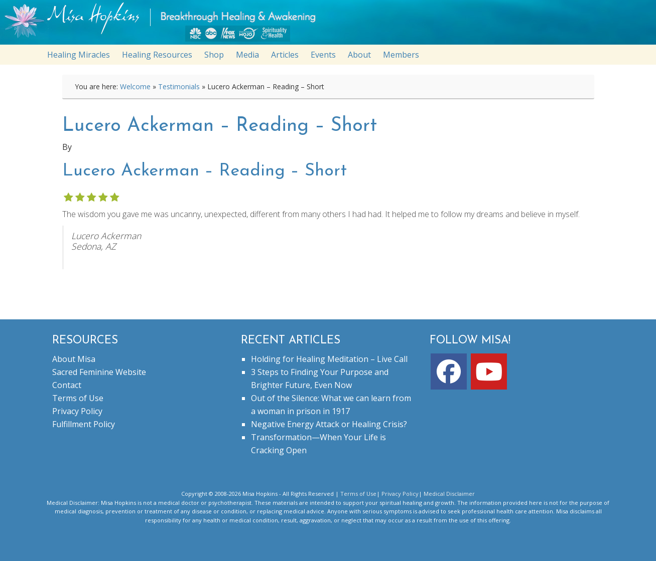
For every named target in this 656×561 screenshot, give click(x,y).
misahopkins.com (333, 25)
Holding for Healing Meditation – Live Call (329, 358)
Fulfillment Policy (83, 424)
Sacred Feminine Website (99, 372)
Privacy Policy (77, 411)
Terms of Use (77, 398)
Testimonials (179, 86)
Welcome (135, 86)
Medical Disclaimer (449, 493)
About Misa (73, 358)
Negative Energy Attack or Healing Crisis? (329, 424)
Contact (66, 385)
